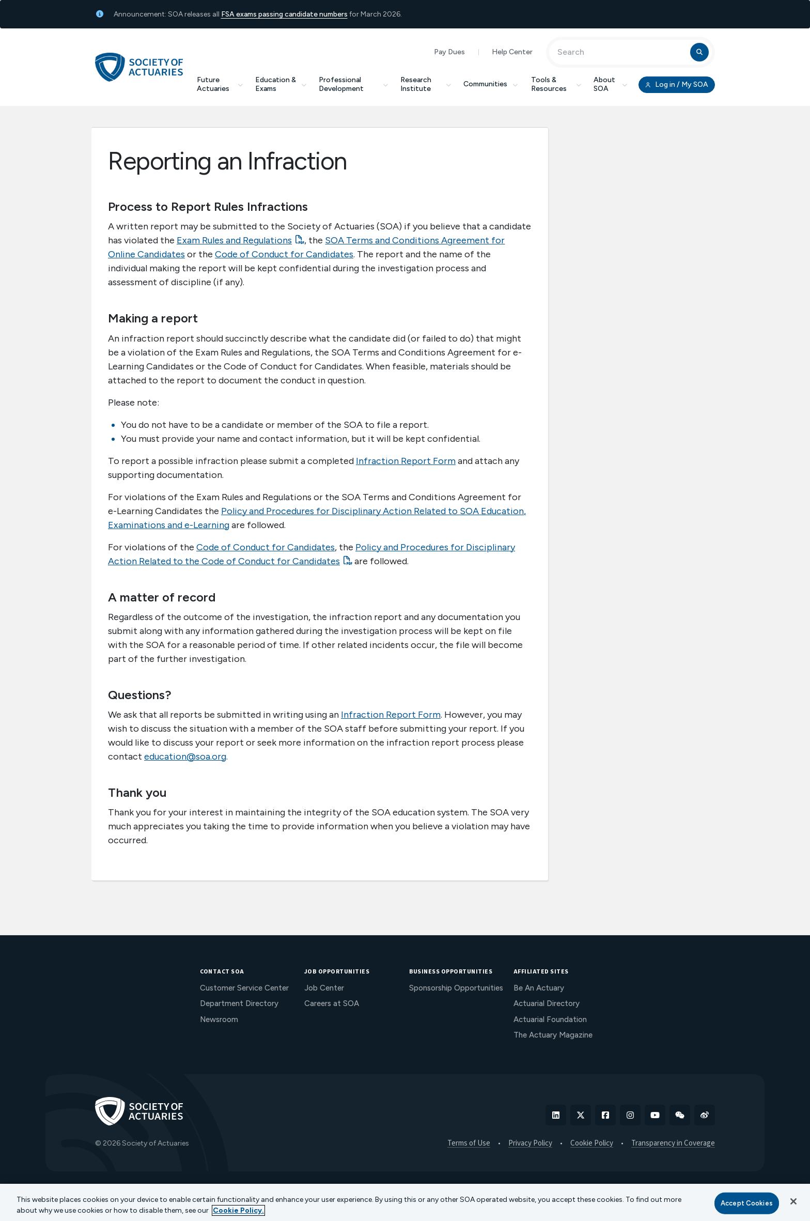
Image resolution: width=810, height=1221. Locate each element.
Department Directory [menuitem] (239, 1003)
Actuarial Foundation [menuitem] (550, 1019)
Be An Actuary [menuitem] (538, 988)
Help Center (512, 52)
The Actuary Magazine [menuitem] (553, 1035)
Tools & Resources (556, 84)
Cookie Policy (591, 1143)
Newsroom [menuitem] (219, 1019)
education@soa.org (185, 756)
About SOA (610, 84)
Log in (676, 84)
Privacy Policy (530, 1143)
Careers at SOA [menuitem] (331, 1003)
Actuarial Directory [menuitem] (546, 1003)
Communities (491, 84)
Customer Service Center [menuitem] (244, 988)
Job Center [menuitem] (324, 988)
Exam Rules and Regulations (234, 240)
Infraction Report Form (406, 461)
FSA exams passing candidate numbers (284, 14)
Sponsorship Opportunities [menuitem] (456, 988)
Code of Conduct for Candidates (284, 254)
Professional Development (353, 84)
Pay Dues (449, 52)
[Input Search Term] (621, 52)
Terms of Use (468, 1143)
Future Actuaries (220, 84)
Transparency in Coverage (673, 1143)
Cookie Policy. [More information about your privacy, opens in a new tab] (238, 1210)
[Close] (793, 1201)
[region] (405, 1202)
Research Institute (425, 84)
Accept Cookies (747, 1203)
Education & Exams (280, 84)
